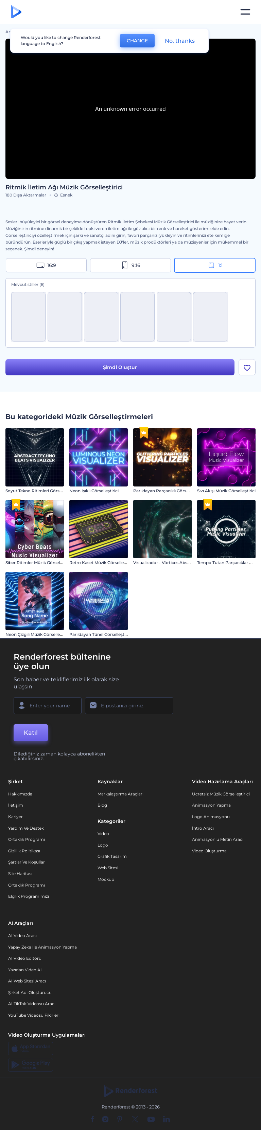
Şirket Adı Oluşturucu (30, 992)
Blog (102, 805)
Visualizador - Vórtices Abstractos (167, 562)
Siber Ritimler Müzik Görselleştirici (39, 562)
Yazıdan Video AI (25, 969)
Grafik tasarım (112, 856)
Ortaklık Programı (26, 839)
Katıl (31, 733)
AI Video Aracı (22, 935)
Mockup (106, 879)
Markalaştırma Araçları (120, 793)
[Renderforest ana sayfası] (16, 12)
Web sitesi (108, 867)
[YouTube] (151, 1119)
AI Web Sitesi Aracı (27, 981)
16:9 (46, 265)
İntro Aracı (203, 828)
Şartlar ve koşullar (26, 862)
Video (103, 833)
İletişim (15, 805)
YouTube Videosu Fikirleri (33, 1015)
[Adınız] (48, 705)
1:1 (215, 265)
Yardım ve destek (26, 828)
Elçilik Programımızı (28, 896)
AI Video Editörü (24, 958)
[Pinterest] (120, 1119)
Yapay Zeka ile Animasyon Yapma (42, 947)
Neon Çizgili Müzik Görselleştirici (38, 634)
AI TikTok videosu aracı (31, 1004)
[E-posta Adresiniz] (129, 705)
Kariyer (15, 816)
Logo (103, 845)
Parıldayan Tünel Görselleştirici (100, 634)
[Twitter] (135, 1119)
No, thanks (180, 41)
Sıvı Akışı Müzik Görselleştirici (226, 490)
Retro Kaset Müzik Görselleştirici (102, 562)
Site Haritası (20, 873)
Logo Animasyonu (211, 816)
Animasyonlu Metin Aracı (217, 839)
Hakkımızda (20, 793)
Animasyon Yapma (211, 805)
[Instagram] (105, 1119)
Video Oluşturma (209, 850)
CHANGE (137, 41)
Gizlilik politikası (24, 850)
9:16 (130, 265)
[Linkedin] (166, 1119)
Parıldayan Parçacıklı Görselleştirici (168, 490)
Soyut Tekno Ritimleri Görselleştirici (41, 490)
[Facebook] (92, 1119)
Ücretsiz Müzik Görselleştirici (221, 793)
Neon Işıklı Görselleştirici (94, 490)
